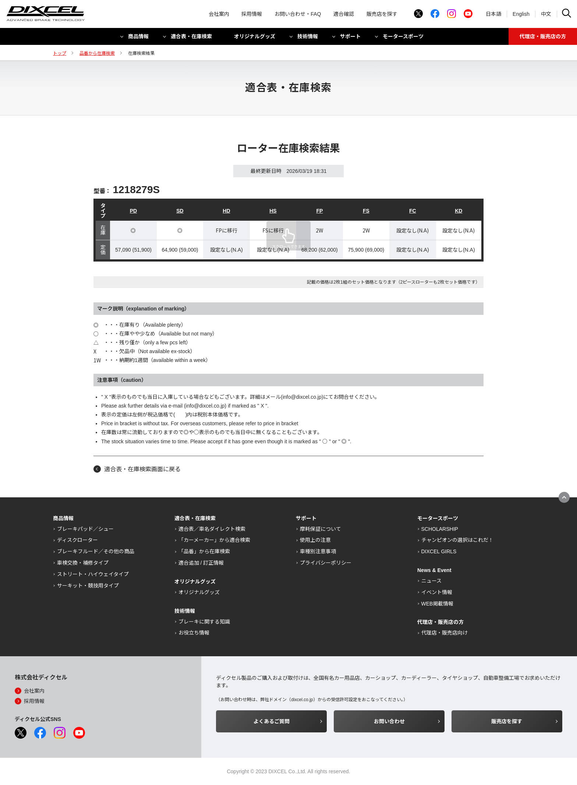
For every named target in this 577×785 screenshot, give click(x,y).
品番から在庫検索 (97, 53)
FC (412, 211)
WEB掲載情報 (437, 604)
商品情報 (138, 38)
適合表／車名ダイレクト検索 (211, 529)
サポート (350, 38)
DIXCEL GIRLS (439, 551)
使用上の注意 (315, 540)
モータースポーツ (403, 38)
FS (366, 211)
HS (272, 211)
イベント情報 (436, 592)
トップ (59, 53)
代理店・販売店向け (444, 633)
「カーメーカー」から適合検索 (214, 540)
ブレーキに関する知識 (204, 622)
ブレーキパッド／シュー (85, 529)
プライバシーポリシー (325, 563)
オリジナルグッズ (254, 38)
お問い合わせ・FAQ (298, 15)
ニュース (431, 581)
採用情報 (251, 15)
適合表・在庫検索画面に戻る (142, 469)
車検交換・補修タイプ (83, 563)
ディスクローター (77, 540)
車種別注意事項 (318, 551)
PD (133, 211)
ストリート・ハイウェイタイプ (93, 574)
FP (319, 211)
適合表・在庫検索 (191, 38)
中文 (546, 15)
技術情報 (307, 38)
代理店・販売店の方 (543, 38)
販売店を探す (382, 15)
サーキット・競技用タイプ (88, 586)
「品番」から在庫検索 (204, 551)
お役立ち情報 (193, 633)
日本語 (493, 15)
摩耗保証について (320, 529)
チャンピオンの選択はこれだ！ (457, 540)
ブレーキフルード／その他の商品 (95, 551)
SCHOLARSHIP (439, 529)
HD (226, 211)
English (521, 15)
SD (179, 211)
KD (458, 211)
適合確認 (343, 15)
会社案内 (219, 15)
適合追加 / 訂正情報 (201, 563)
